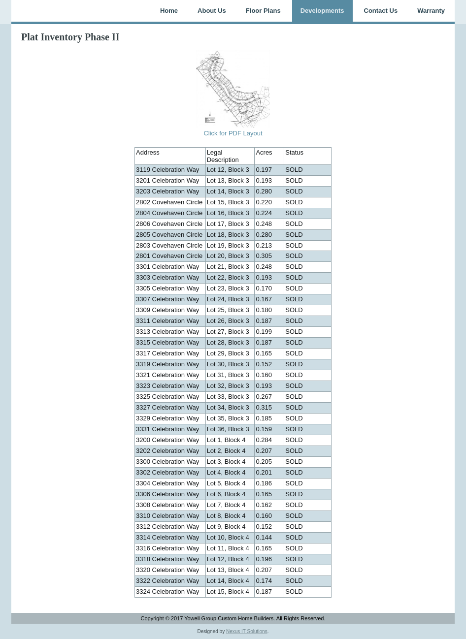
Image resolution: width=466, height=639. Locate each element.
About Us (212, 10)
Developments (322, 10)
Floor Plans (263, 10)
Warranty (431, 10)
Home (169, 10)
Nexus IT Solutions (246, 631)
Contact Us (381, 10)
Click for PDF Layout (232, 133)
